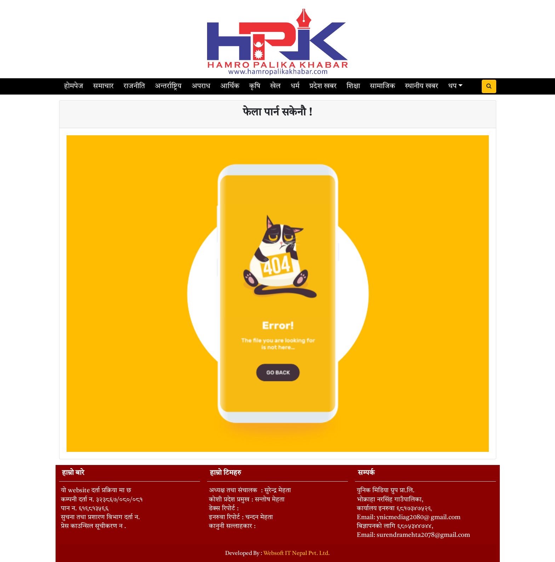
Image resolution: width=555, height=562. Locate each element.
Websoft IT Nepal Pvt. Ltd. (296, 553)
